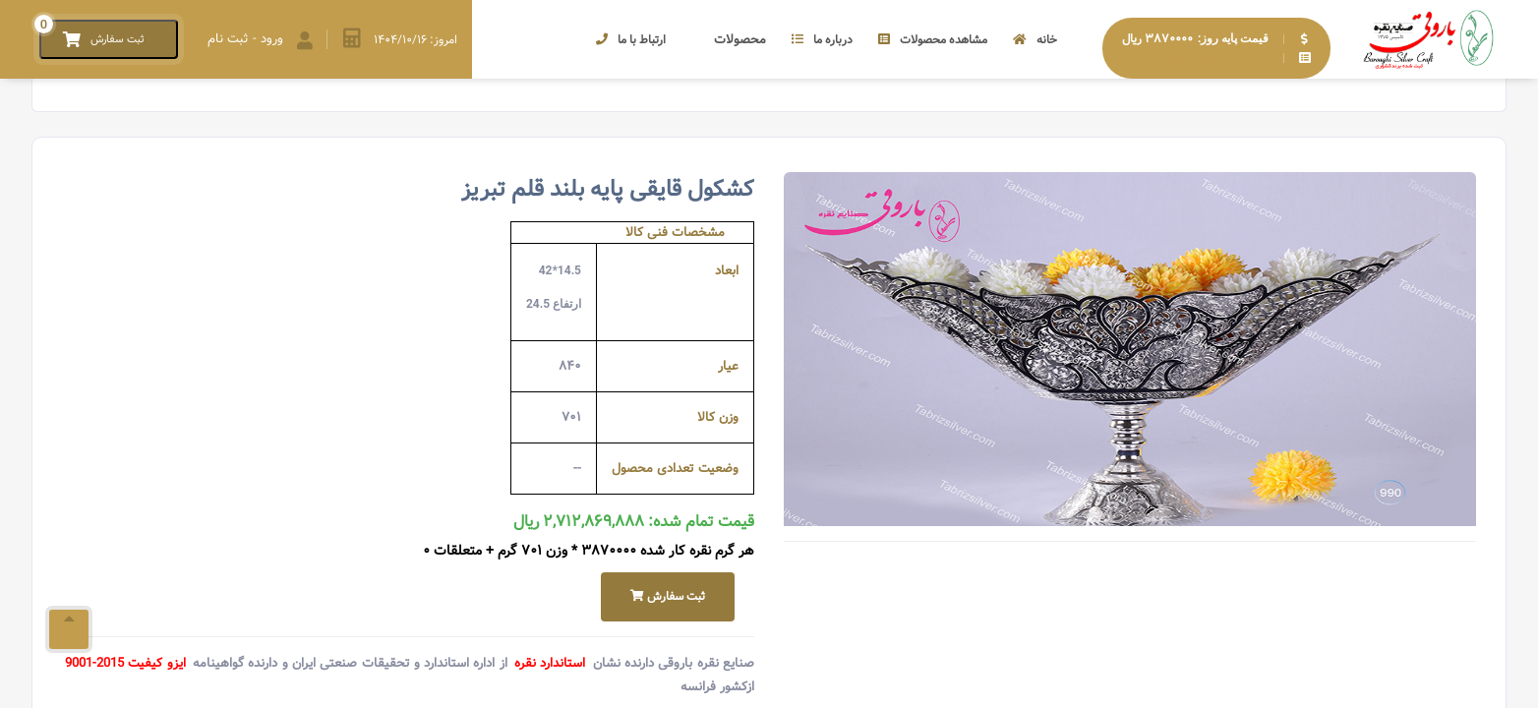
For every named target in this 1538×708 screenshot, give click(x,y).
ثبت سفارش (667, 596)
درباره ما (822, 39)
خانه (1035, 39)
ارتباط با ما (631, 39)
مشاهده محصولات (932, 39)
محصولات (728, 40)
